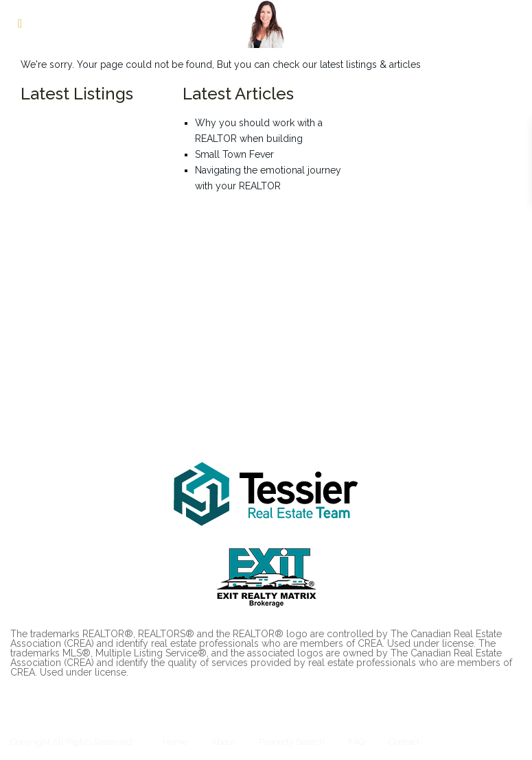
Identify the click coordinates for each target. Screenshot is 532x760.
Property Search (292, 742)
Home (175, 742)
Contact (404, 742)
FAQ (356, 742)
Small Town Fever (234, 154)
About (223, 742)
